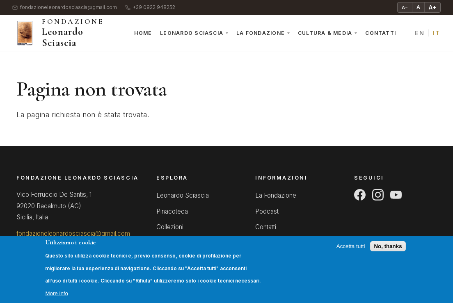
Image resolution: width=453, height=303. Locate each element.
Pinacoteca (172, 211)
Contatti (380, 33)
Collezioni (169, 227)
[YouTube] (396, 194)
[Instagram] (378, 194)
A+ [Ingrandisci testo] (432, 7)
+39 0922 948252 (150, 7)
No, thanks (388, 253)
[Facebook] (360, 194)
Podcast (267, 211)
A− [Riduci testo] (405, 7)
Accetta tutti (350, 253)
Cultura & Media (325, 33)
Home (143, 33)
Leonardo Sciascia (191, 33)
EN (419, 33)
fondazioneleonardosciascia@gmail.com (64, 7)
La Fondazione (260, 33)
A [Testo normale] (418, 7)
